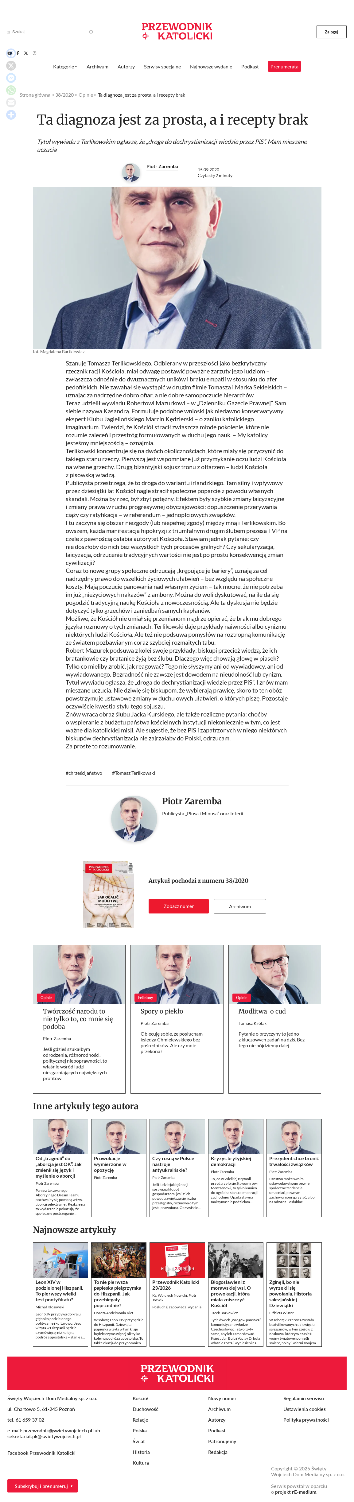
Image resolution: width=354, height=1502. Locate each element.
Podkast (250, 66)
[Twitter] (26, 53)
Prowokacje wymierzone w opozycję (110, 1164)
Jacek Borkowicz (224, 1313)
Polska (140, 1430)
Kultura (141, 1462)
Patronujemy (222, 1441)
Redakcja (218, 1452)
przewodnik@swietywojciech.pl (57, 1430)
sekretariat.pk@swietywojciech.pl (44, 1436)
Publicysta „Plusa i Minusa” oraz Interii (202, 813)
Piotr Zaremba (162, 166)
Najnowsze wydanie (211, 66)
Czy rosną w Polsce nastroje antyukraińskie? (173, 1164)
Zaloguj (332, 31)
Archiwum (240, 906)
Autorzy (126, 66)
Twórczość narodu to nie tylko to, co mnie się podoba (78, 1018)
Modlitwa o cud (262, 1011)
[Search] (8, 31)
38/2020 (237, 880)
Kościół (141, 1398)
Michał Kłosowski (50, 1307)
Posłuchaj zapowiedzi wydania (176, 1307)
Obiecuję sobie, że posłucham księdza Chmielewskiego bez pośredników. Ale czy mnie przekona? (172, 1042)
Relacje (140, 1420)
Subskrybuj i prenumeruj (41, 1486)
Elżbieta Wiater (281, 1313)
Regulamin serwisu (303, 1398)
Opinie (86, 95)
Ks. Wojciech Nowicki (169, 1295)
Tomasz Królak (252, 1023)
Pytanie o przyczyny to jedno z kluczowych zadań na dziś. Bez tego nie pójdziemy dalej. (272, 1039)
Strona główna (35, 95)
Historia (141, 1452)
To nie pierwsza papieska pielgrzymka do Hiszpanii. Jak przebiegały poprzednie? (117, 1293)
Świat (139, 1441)
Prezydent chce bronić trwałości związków (294, 1161)
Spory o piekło (162, 1011)
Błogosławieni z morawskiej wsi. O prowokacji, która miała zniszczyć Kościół (231, 1293)
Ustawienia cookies (304, 1409)
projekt (295, 1492)
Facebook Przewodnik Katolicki (42, 1453)
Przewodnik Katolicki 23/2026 (175, 1285)
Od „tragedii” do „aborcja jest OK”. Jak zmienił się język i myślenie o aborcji (59, 1167)
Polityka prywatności (306, 1420)
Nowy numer (222, 1398)
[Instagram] (34, 53)
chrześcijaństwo (85, 773)
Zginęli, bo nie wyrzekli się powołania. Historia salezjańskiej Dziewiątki (290, 1293)
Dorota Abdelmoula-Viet (113, 1313)
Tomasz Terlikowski (135, 773)
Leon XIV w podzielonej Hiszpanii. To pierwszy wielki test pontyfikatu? (59, 1290)
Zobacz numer (179, 906)
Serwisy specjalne (162, 66)
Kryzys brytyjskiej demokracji (231, 1161)
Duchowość (145, 1409)
